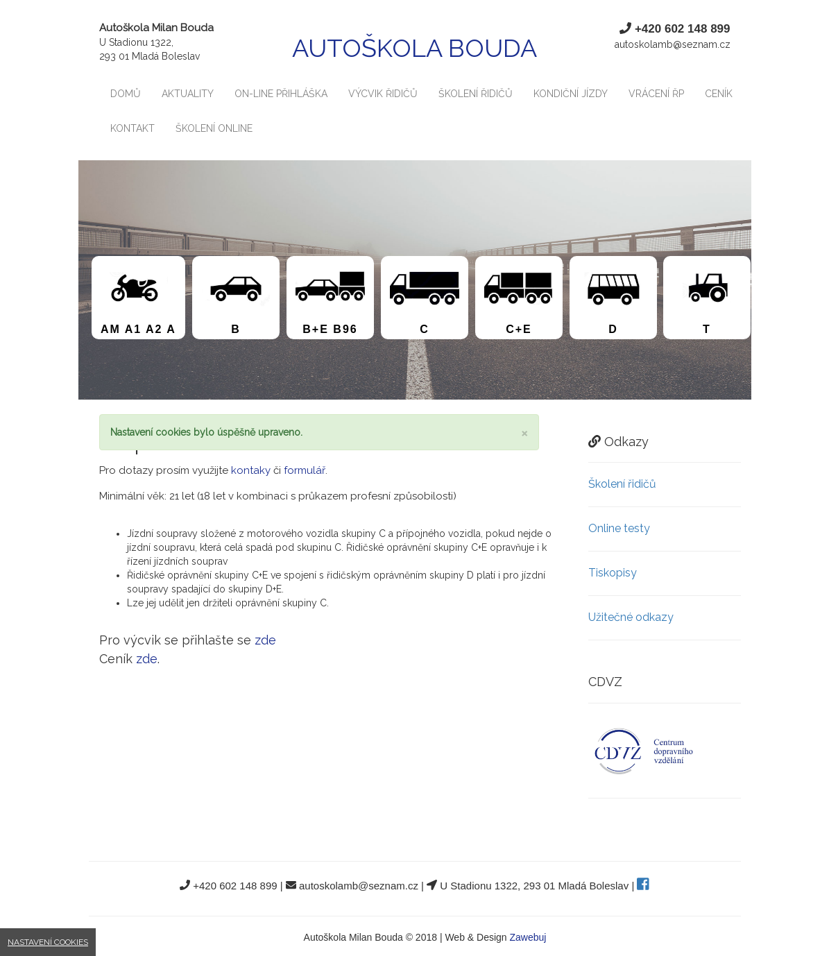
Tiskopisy (612, 572)
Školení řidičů (475, 93)
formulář (304, 470)
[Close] (524, 432)
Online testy (619, 528)
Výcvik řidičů (383, 93)
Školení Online (214, 128)
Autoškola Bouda (414, 47)
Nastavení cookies (48, 942)
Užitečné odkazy (631, 617)
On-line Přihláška (280, 93)
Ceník (719, 93)
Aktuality (188, 93)
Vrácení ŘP (656, 93)
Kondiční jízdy (570, 93)
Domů (125, 93)
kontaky (251, 470)
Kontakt (132, 128)
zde (265, 640)
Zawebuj (528, 937)
